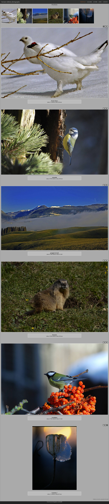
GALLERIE (89, 1)
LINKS (100, 1)
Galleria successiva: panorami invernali (101, 499)
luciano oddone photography (10, 2)
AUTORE (95, 1)
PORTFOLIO (83, 1)
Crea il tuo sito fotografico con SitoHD (54, 501)
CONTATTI (105, 1)
